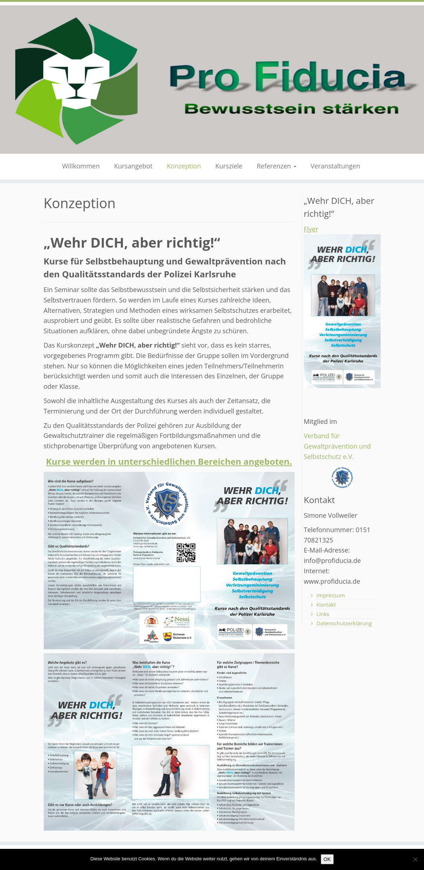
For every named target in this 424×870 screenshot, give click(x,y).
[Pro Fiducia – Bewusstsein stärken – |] (212, 79)
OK (327, 859)
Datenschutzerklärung (344, 623)
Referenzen (276, 166)
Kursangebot (133, 166)
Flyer (311, 229)
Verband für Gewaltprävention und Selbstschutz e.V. (337, 446)
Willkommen (81, 166)
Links (322, 613)
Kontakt (326, 604)
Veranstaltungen (335, 166)
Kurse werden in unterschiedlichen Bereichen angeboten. (169, 461)
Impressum (330, 595)
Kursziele (229, 166)
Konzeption (184, 166)
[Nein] (415, 859)
